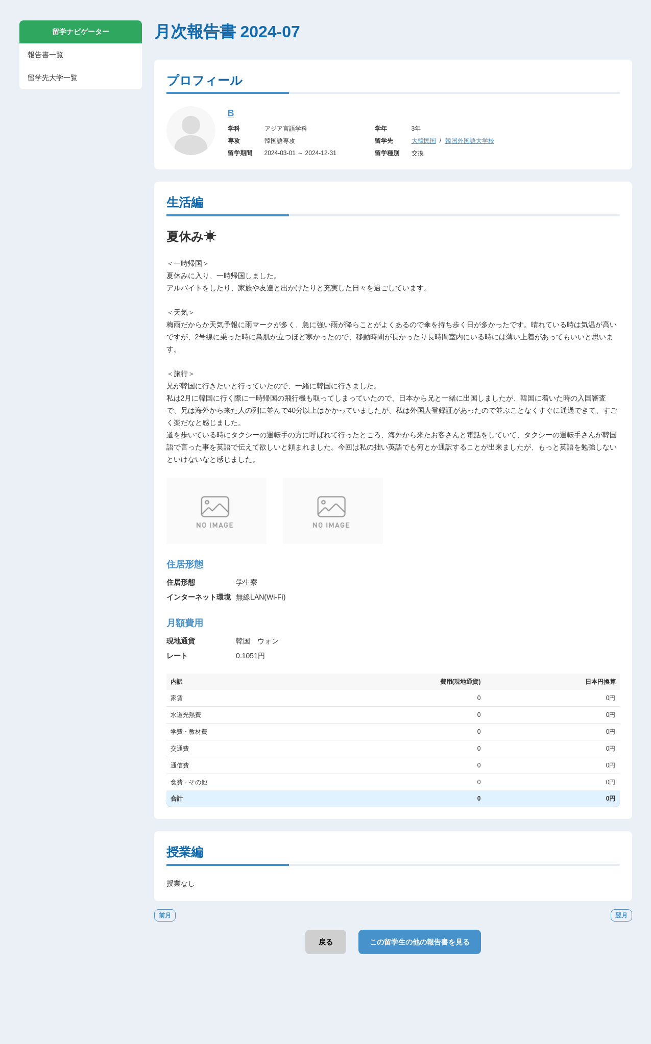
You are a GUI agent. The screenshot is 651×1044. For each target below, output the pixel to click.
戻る (326, 942)
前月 (165, 915)
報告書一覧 (45, 55)
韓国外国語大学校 (469, 140)
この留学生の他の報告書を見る (420, 942)
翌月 (621, 915)
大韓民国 (424, 140)
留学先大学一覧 (53, 77)
